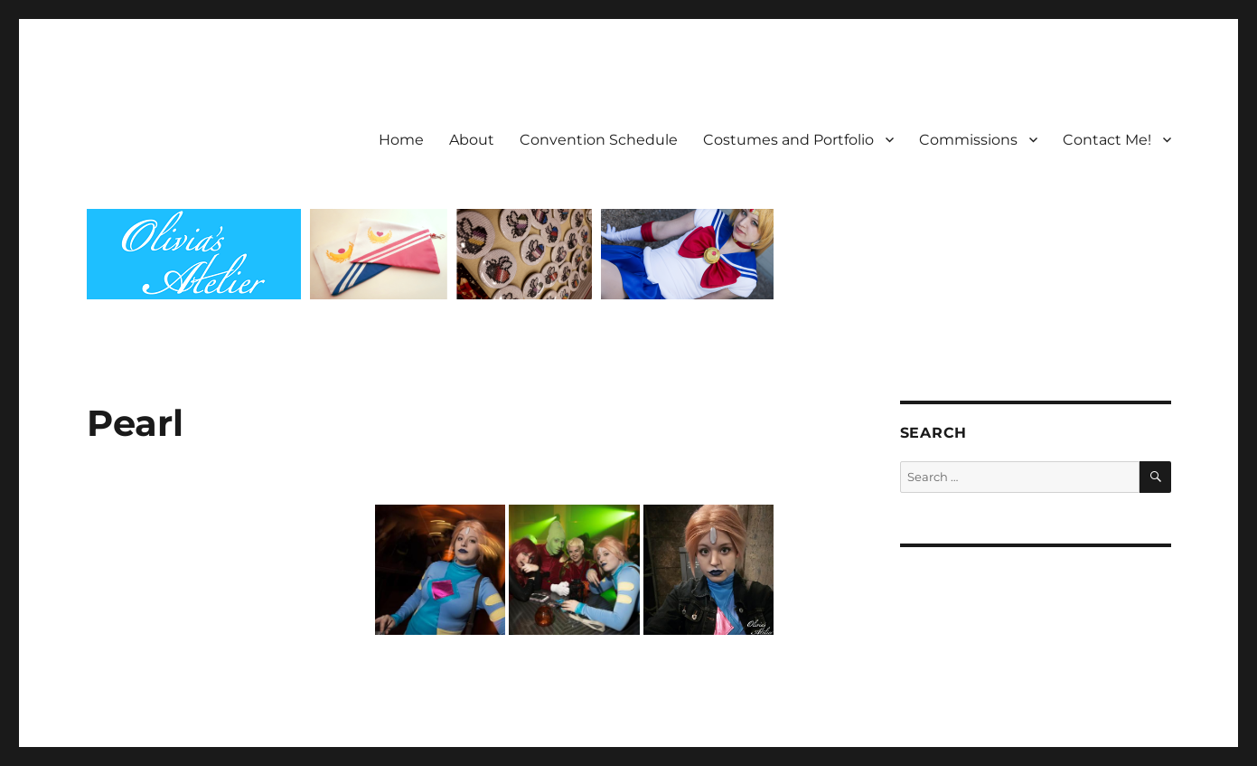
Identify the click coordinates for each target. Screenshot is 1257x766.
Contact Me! (1107, 139)
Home (401, 139)
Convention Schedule (599, 139)
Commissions (968, 139)
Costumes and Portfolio (788, 139)
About (471, 139)
